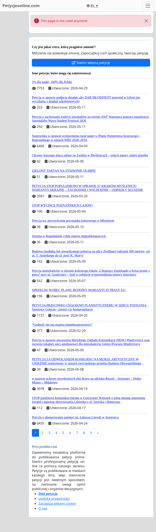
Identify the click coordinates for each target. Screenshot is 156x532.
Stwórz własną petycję (91, 62)
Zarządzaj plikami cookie (57, 503)
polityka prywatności (54, 498)
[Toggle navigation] (148, 6)
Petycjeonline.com (21, 5)
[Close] (146, 20)
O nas (42, 508)
